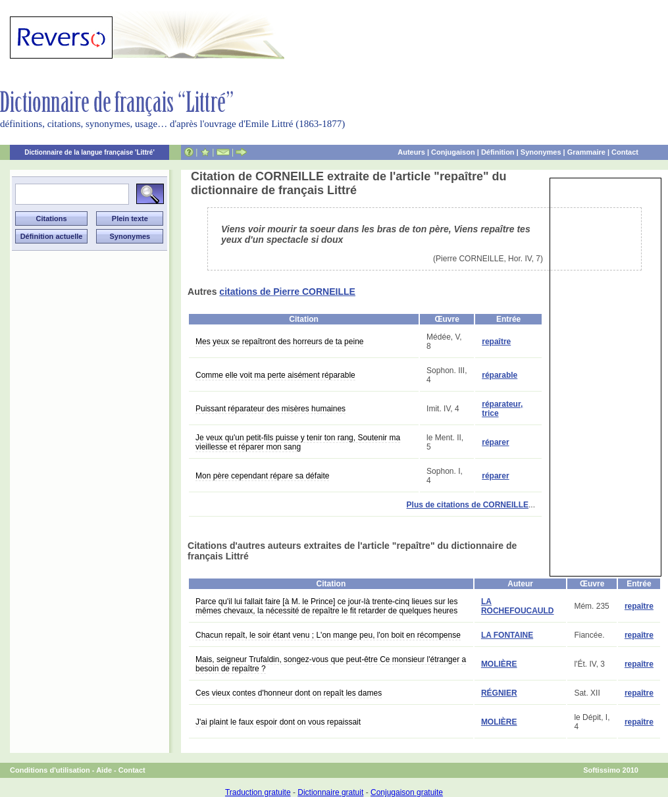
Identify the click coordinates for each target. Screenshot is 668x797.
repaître (496, 341)
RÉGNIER (499, 693)
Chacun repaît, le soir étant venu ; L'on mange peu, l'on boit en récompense (328, 635)
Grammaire (586, 152)
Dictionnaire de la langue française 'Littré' (89, 152)
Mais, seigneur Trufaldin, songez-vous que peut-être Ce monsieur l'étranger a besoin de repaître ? (330, 664)
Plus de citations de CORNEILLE (467, 504)
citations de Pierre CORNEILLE (287, 291)
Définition (498, 152)
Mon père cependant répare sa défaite (262, 475)
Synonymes (541, 152)
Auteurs (411, 152)
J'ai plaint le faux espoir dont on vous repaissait (278, 722)
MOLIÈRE (499, 664)
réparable (499, 375)
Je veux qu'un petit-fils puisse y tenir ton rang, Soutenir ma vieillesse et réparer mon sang (297, 442)
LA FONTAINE (507, 635)
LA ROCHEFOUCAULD (517, 606)
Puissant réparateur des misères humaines (270, 408)
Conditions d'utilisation (50, 770)
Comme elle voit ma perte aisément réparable (275, 375)
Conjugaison (453, 152)
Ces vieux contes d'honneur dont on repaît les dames (288, 693)
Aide (104, 770)
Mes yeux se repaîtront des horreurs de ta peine (279, 341)
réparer (495, 442)
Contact (624, 152)
